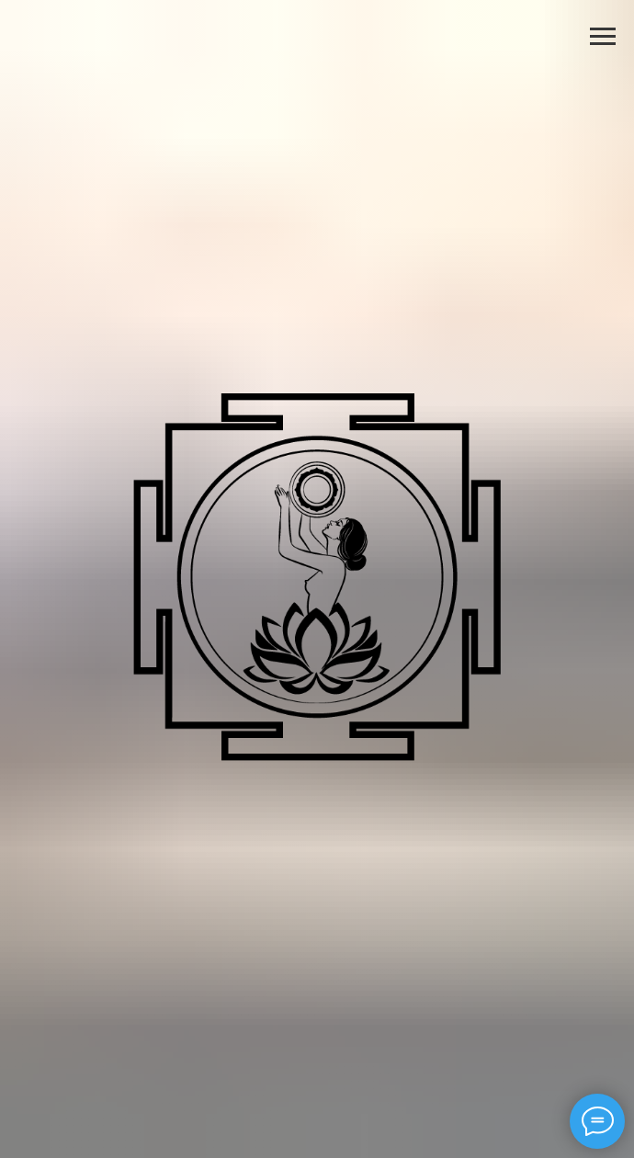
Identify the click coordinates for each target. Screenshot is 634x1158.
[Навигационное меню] (603, 37)
